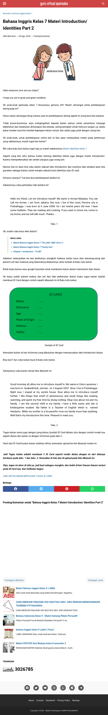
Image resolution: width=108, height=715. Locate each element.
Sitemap (76, 700)
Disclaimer (50, 700)
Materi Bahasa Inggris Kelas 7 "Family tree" (33, 247)
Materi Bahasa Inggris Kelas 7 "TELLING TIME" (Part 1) (38, 243)
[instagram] (54, 688)
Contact (40, 700)
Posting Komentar (42, 36)
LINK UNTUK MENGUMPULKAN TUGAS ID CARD (27, 476)
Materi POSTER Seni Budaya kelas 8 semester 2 (41, 643)
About (31, 700)
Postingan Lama (95, 580)
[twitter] (41, 489)
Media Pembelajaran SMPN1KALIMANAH (61, 711)
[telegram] (81, 688)
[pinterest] (67, 489)
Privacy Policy (63, 700)
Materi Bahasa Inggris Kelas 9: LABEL (35, 588)
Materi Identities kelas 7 (75, 148)
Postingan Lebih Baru (14, 580)
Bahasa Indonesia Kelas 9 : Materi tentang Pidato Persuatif (46, 616)
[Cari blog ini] (103, 3)
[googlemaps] (72, 688)
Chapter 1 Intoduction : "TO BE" (27, 251)
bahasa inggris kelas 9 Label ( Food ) (35, 629)
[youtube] (45, 688)
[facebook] (15, 489)
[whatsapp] (92, 489)
